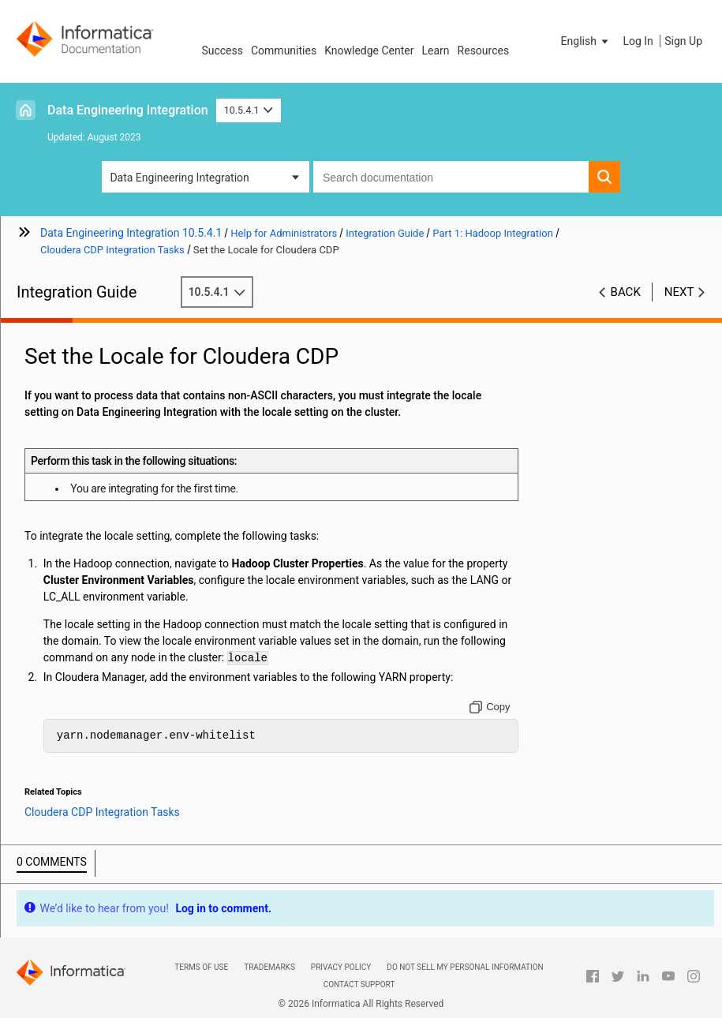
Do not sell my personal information (465, 967)
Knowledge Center (368, 50)
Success (222, 50)
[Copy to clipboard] (490, 707)
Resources (484, 50)
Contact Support (359, 984)
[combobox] (451, 177)
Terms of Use (201, 967)
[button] (586, 41)
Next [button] (679, 292)
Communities (283, 50)
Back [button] (626, 292)
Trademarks (269, 967)
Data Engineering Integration (127, 110)
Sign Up (683, 41)
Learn (436, 50)
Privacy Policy (341, 967)
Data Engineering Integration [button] (179, 177)
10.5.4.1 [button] (249, 110)
